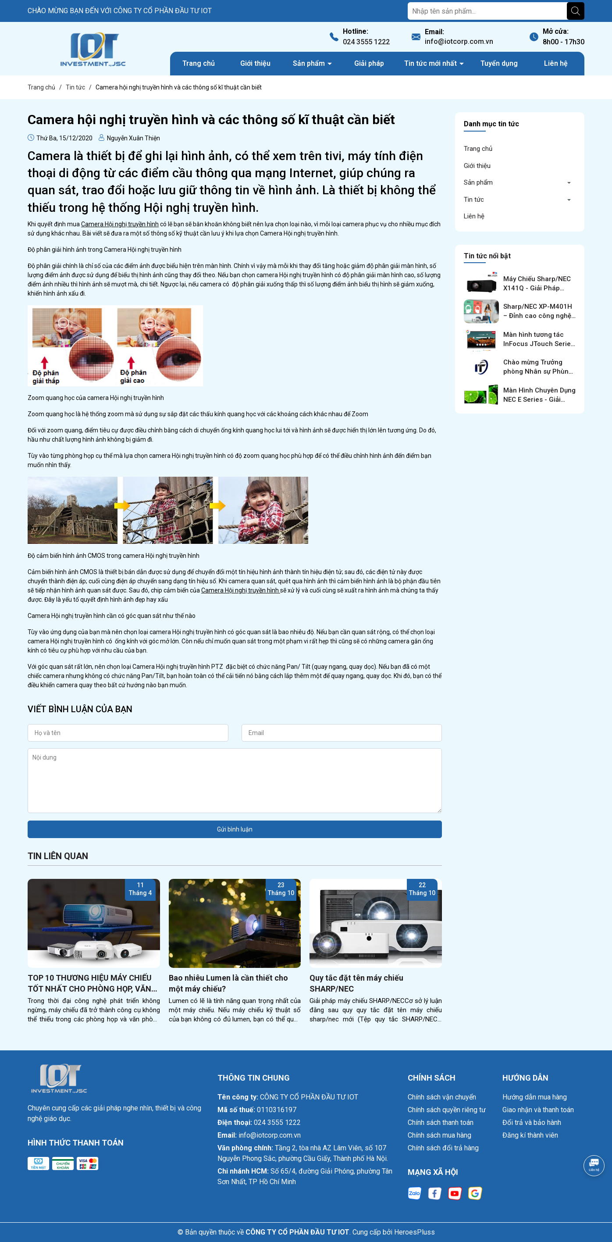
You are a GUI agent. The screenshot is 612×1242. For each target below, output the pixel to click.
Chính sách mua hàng (439, 1135)
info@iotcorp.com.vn (459, 41)
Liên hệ (556, 63)
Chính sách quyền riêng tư (447, 1110)
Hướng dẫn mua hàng (534, 1097)
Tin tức (474, 199)
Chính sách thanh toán (440, 1122)
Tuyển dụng (499, 63)
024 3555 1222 (366, 42)
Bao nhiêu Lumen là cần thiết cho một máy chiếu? (228, 983)
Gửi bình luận (235, 829)
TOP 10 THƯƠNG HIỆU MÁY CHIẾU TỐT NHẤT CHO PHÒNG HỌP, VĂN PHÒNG (90, 983)
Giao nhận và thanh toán (538, 1110)
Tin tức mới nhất (431, 63)
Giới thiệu (255, 63)
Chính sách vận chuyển (442, 1097)
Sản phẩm (310, 63)
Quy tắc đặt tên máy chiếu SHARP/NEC (356, 983)
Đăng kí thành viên (530, 1135)
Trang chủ (198, 63)
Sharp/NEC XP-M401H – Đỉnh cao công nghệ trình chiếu (537, 316)
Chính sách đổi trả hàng (443, 1148)
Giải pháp (369, 63)
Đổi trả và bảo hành (531, 1122)
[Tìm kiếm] (575, 11)
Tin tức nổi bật (487, 256)
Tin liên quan (58, 856)
